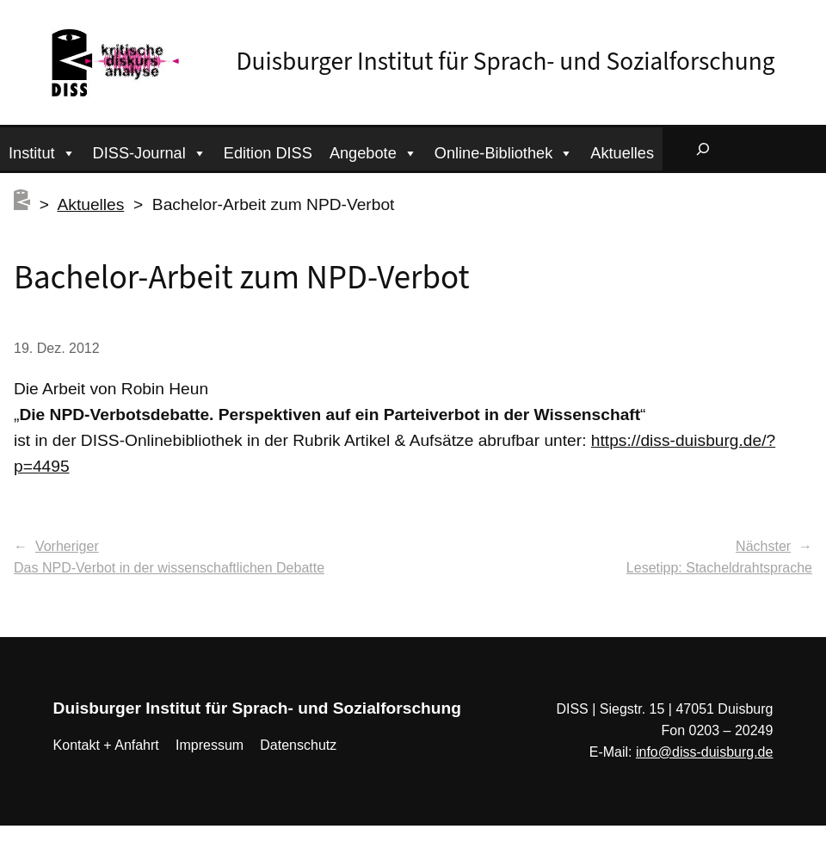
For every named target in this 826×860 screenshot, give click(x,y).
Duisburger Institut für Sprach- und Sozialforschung (506, 62)
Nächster (763, 546)
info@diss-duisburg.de (704, 752)
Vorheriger (67, 546)
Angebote (373, 151)
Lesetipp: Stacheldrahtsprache (719, 567)
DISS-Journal (149, 151)
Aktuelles (622, 153)
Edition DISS (268, 153)
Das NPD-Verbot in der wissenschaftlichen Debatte (169, 567)
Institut (42, 151)
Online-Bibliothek (504, 151)
